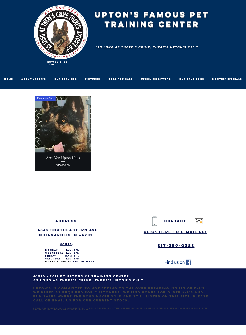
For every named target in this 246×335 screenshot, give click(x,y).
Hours (66, 244)
